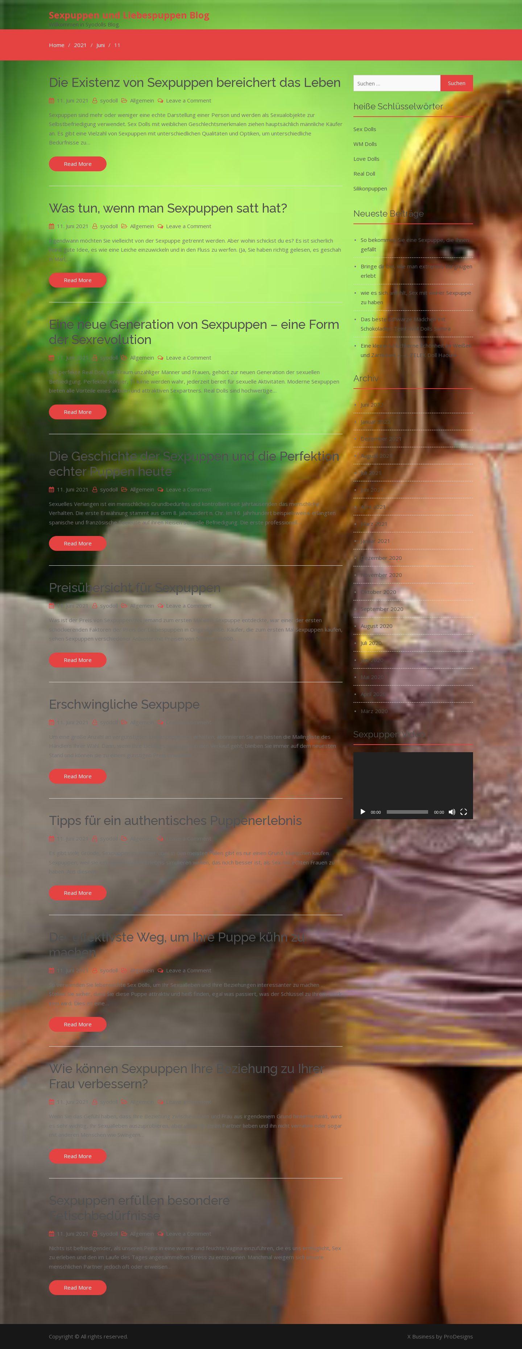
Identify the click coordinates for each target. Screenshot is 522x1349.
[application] (413, 785)
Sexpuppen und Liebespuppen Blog (129, 15)
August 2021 (377, 455)
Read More (78, 163)
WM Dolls (365, 143)
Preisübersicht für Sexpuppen (135, 587)
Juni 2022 (372, 404)
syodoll (109, 100)
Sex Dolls (364, 128)
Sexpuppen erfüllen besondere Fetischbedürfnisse (139, 1208)
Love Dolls (366, 158)
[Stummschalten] (452, 812)
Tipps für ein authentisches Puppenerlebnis (175, 820)
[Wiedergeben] (362, 812)
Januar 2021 (375, 540)
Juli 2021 (371, 472)
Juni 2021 (372, 489)
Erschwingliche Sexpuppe (124, 703)
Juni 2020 (372, 659)
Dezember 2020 (381, 557)
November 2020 (381, 574)
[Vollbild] (463, 812)
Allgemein (142, 100)
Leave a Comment (188, 100)
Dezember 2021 (381, 438)
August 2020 (377, 625)
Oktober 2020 (378, 591)
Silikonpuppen (370, 188)
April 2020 (373, 693)
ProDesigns (458, 1336)
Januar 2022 (375, 421)
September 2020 (382, 608)
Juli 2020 (371, 642)
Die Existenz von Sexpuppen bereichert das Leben (195, 82)
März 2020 (374, 710)
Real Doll (364, 173)
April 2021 (373, 506)
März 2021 (374, 523)
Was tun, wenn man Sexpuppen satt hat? (168, 207)
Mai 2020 (372, 676)
